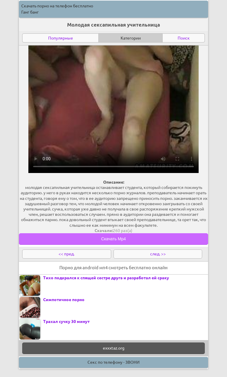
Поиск (184, 38)
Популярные (60, 38)
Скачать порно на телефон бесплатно (57, 6)
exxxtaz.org (113, 348)
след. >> (158, 254)
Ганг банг (30, 12)
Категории (131, 38)
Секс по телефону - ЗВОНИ (113, 362)
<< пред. (66, 254)
